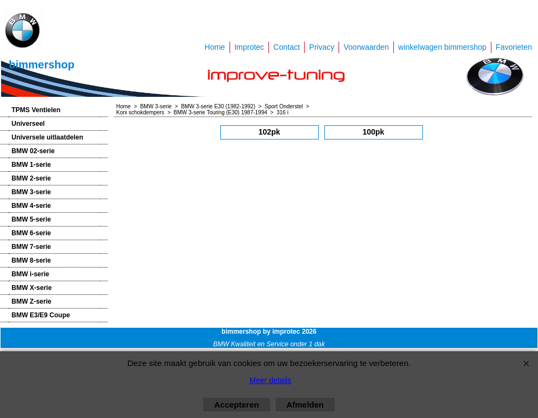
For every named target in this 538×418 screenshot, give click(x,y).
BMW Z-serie (31, 301)
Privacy (321, 47)
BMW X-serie (31, 288)
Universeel (28, 123)
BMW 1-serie (31, 165)
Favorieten (514, 47)
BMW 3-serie (31, 192)
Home (214, 47)
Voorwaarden (366, 47)
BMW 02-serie (33, 151)
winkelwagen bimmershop (442, 47)
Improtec (249, 47)
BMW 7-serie (31, 247)
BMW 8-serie (31, 260)
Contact (286, 47)
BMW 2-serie (31, 178)
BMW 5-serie (31, 219)
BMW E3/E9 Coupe (41, 315)
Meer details (270, 380)
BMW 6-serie (31, 233)
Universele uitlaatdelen (47, 137)
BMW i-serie (30, 274)
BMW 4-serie (31, 206)
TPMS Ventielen (36, 110)
